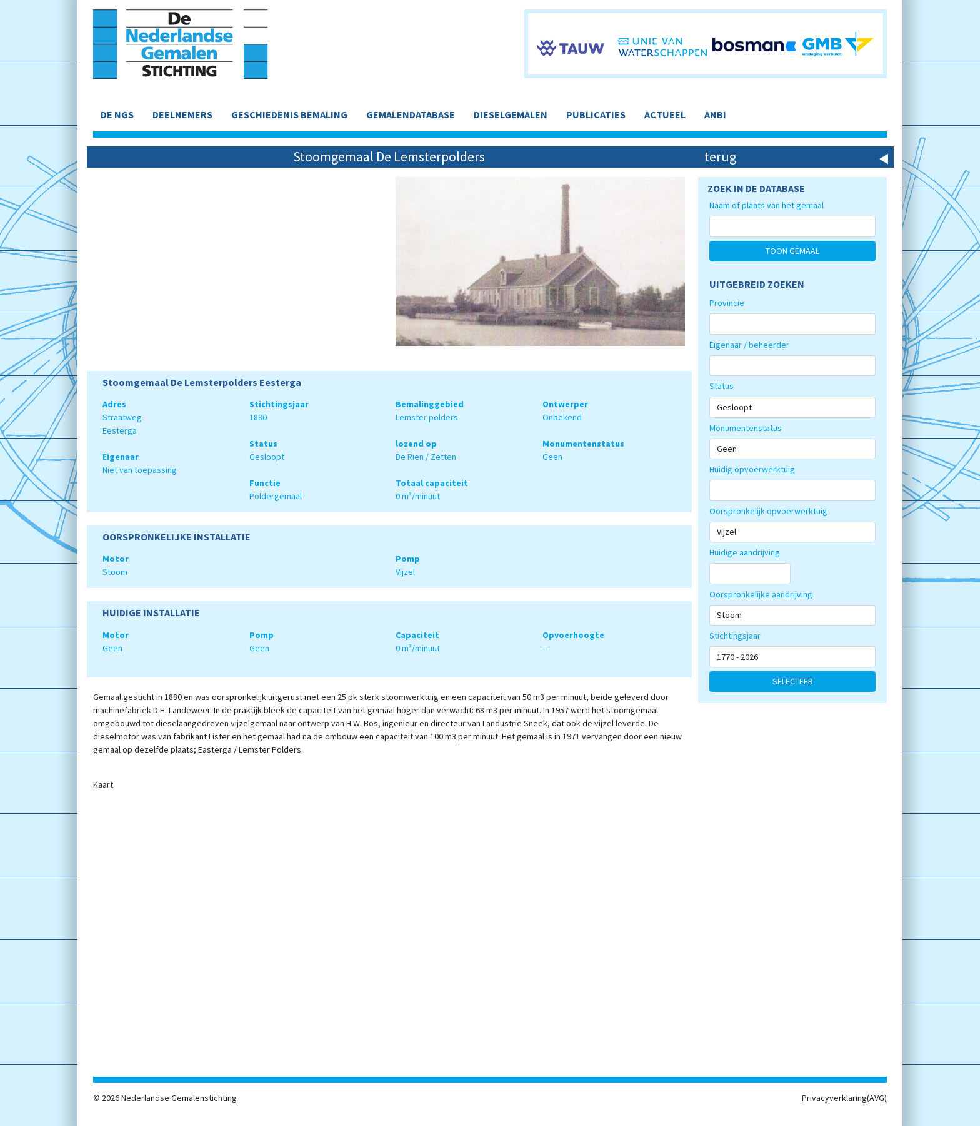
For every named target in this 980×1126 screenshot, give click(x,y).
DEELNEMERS (182, 114)
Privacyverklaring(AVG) (844, 1097)
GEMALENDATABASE (410, 114)
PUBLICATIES (596, 114)
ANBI (715, 114)
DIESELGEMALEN (511, 114)
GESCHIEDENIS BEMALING (289, 114)
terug (720, 156)
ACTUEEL (665, 114)
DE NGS (117, 114)
